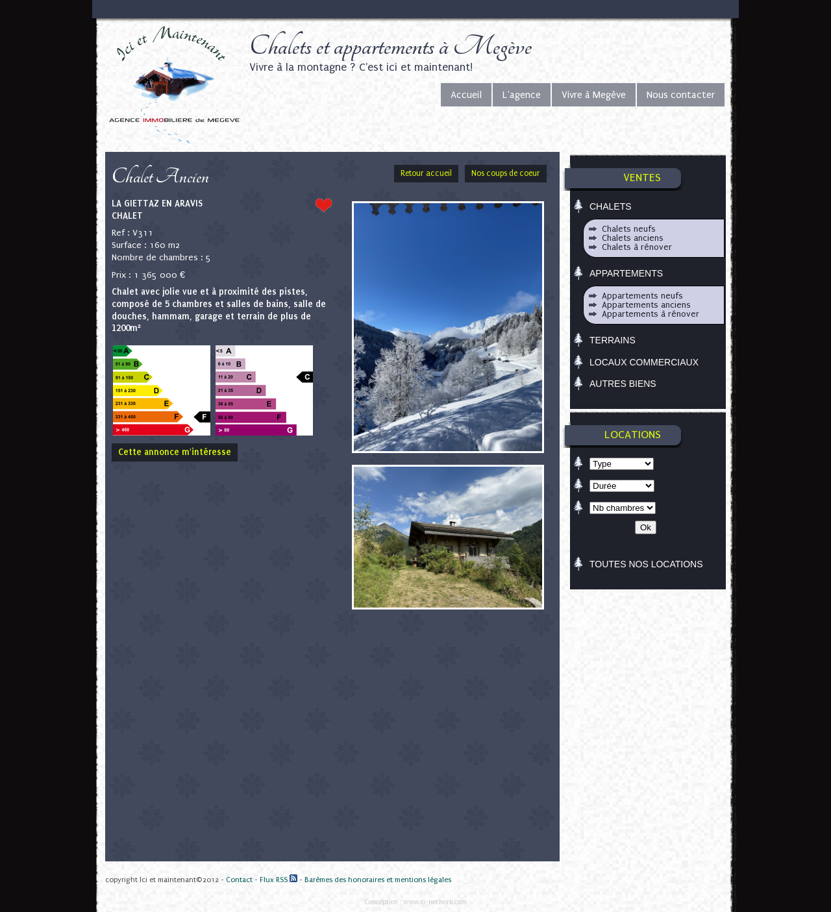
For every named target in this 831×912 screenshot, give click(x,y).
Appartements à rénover (650, 314)
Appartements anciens (646, 305)
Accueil (466, 95)
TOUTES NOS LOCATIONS (646, 564)
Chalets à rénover (637, 247)
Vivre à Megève (594, 95)
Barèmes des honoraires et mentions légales (377, 880)
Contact (239, 880)
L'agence (521, 95)
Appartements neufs (642, 296)
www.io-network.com (435, 902)
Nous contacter (681, 95)
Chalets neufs (629, 229)
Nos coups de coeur (505, 173)
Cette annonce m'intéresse (174, 452)
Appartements (626, 273)
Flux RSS (278, 880)
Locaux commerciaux (644, 362)
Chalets (610, 206)
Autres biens (622, 383)
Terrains (612, 340)
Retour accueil (426, 173)
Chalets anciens (633, 238)
